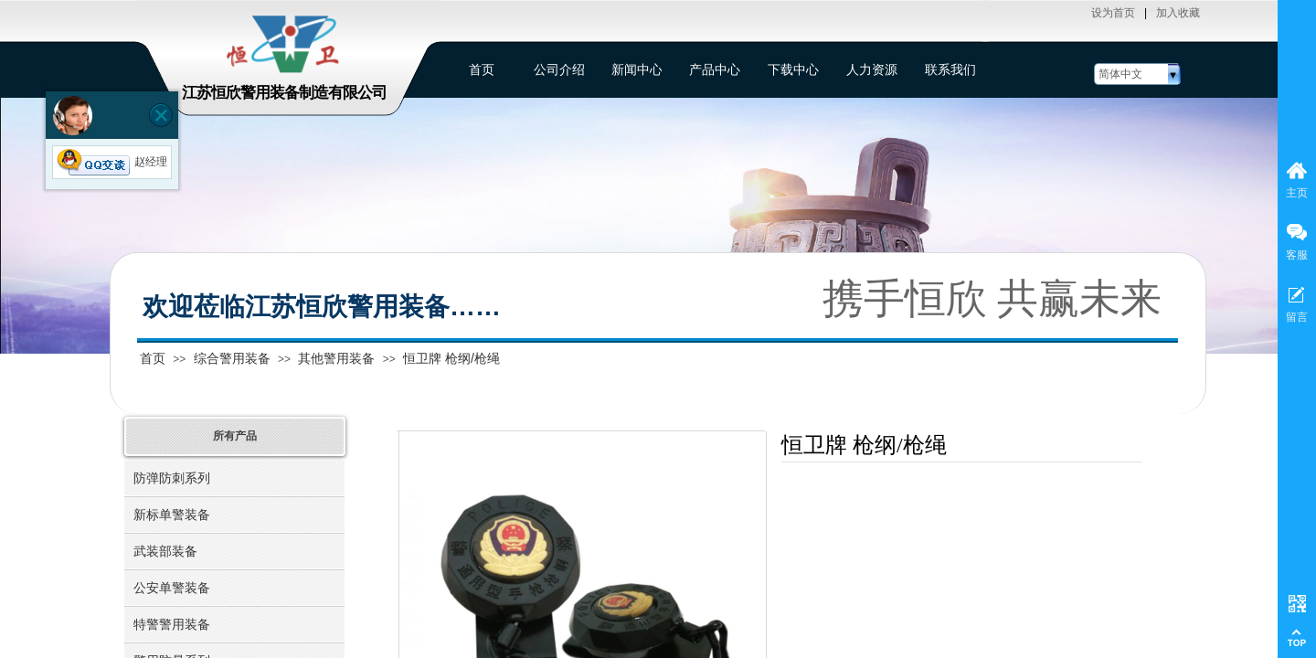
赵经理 (112, 161)
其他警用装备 (336, 358)
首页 (152, 358)
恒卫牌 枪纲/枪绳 (451, 358)
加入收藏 (1178, 12)
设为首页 (1113, 12)
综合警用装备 (232, 358)
